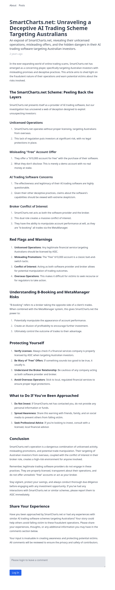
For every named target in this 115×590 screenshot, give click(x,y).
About (13, 5)
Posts (22, 5)
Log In (15, 572)
